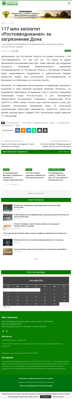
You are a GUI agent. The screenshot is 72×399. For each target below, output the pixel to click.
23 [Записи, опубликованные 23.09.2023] (54, 300)
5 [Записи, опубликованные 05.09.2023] (17, 293)
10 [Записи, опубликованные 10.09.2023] (64, 293)
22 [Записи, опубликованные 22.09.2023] (45, 300)
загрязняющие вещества (40, 122)
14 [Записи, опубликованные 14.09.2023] (36, 297)
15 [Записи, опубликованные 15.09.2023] (45, 297)
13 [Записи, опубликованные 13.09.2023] (27, 297)
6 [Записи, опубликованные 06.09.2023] (26, 293)
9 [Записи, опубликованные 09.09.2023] (54, 293)
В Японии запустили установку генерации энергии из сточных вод (38, 240)
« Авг (4, 307)
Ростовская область (7, 125)
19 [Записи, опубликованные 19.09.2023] (17, 300)
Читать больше (58, 396)
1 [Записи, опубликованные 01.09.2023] (44, 290)
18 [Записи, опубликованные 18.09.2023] (8, 300)
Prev (6, 184)
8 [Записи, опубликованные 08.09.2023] (44, 293)
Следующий (14, 184)
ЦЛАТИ (17, 125)
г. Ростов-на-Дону (26, 122)
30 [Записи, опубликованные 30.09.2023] (54, 304)
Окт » (9, 307)
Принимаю (45, 397)
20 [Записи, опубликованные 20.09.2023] (27, 300)
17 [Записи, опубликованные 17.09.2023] (64, 297)
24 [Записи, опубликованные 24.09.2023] (64, 300)
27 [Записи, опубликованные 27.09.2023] (27, 304)
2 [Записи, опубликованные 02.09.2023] (54, 290)
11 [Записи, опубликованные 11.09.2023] (8, 297)
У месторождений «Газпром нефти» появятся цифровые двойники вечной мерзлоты (35, 233)
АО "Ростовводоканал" (12, 122)
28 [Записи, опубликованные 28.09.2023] (36, 304)
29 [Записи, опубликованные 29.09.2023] (45, 304)
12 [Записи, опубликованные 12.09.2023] (17, 297)
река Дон (52, 122)
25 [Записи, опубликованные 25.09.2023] (8, 304)
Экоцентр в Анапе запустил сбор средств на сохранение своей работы (40, 249)
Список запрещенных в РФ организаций (36, 386)
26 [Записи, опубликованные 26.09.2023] (17, 304)
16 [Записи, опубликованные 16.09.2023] (54, 297)
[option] (36, 229)
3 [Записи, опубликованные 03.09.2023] (64, 290)
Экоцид (67, 50)
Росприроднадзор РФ (63, 122)
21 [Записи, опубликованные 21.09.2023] (36, 300)
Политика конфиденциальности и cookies (36, 378)
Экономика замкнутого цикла (57, 169)
